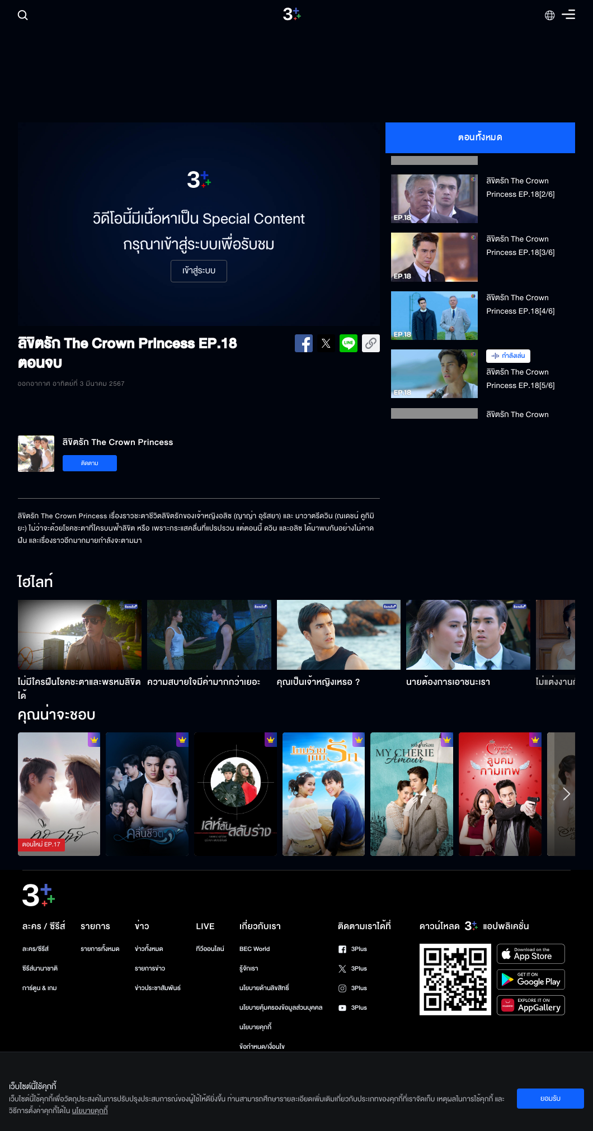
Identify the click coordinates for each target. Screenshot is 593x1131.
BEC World (254, 949)
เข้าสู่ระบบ (198, 271)
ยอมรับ (550, 1098)
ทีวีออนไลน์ (210, 949)
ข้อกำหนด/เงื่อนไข (262, 1047)
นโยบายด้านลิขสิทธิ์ (264, 988)
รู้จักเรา (248, 968)
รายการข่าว (150, 968)
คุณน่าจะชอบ (57, 715)
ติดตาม (89, 463)
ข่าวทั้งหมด (149, 949)
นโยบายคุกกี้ (255, 1027)
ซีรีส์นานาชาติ (40, 968)
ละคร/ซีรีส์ (35, 949)
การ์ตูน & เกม (39, 988)
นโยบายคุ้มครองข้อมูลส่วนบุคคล (281, 1007)
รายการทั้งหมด (100, 949)
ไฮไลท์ (35, 583)
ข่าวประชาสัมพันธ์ (158, 988)
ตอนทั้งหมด (480, 137)
